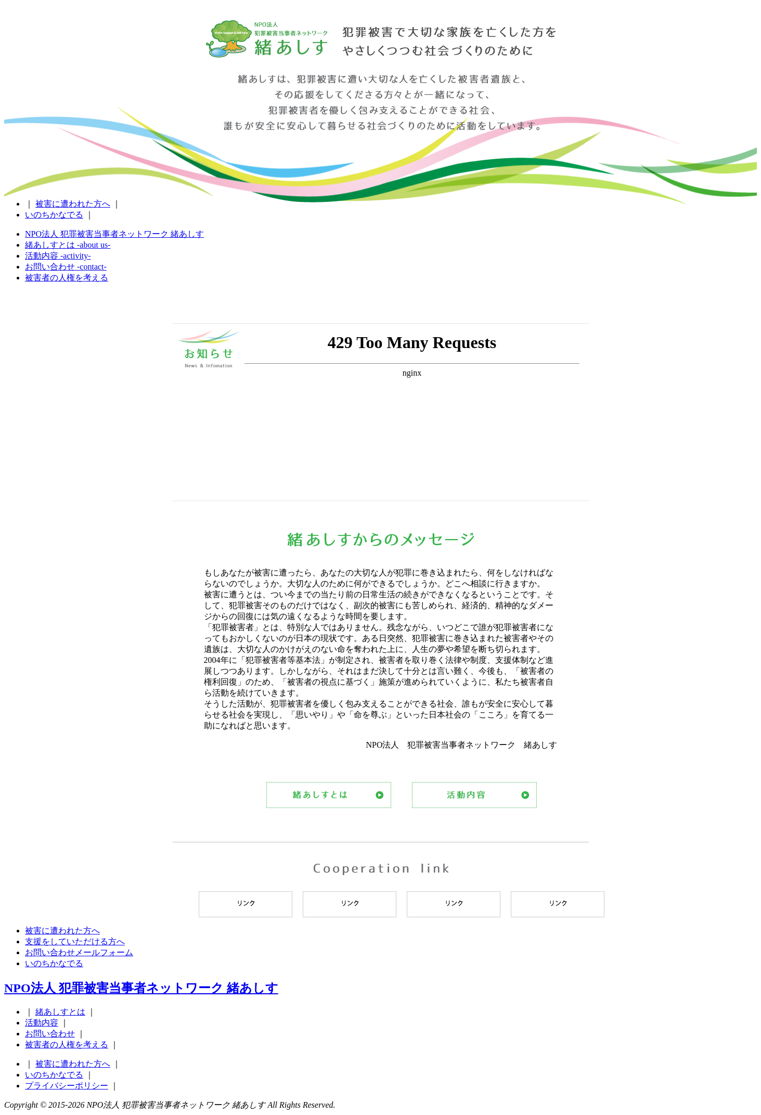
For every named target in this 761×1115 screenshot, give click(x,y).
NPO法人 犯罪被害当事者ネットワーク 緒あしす (266, 49)
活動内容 (474, 795)
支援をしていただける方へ (75, 941)
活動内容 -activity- (58, 255)
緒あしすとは (328, 795)
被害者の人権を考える (66, 277)
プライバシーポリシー (66, 1085)
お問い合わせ (50, 1033)
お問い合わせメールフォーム (79, 952)
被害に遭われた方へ (72, 203)
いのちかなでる (54, 214)
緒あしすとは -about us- (67, 244)
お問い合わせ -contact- (66, 266)
